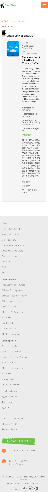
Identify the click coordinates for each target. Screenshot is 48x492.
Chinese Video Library (12, 301)
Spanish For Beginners (12, 351)
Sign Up (5, 407)
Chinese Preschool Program (15, 295)
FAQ (4, 267)
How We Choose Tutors (13, 245)
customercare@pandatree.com (21, 450)
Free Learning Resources (13, 284)
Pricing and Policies (10, 234)
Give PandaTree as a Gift (13, 418)
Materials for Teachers (12, 312)
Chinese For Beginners (12, 290)
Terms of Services (32, 483)
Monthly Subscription (11, 334)
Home (5, 223)
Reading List (7, 323)
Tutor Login (7, 402)
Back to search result (13, 21)
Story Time (7, 317)
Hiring (4, 413)
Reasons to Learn (10, 256)
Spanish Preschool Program (14, 357)
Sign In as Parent (9, 391)
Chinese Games (9, 306)
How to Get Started (11, 229)
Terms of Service (9, 429)
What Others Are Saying (12, 250)
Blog (4, 272)
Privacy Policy (10, 424)
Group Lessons (9, 328)
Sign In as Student (10, 396)
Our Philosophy (9, 239)
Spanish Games (9, 362)
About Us (6, 261)
